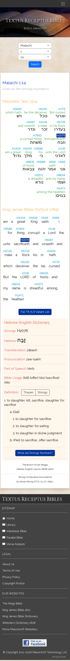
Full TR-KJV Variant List (35, 311)
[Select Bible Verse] (35, 57)
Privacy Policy (11, 577)
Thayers (28, 392)
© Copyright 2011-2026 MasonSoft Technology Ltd (35, 652)
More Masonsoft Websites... (20, 629)
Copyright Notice (13, 583)
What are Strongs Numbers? (35, 453)
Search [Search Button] (35, 64)
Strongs (42, 392)
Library (8, 524)
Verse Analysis (13, 544)
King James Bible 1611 (16, 610)
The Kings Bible (12, 603)
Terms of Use (11, 570)
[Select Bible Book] (35, 45)
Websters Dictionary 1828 (19, 622)
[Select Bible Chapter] (35, 51)
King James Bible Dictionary (20, 616)
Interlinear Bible (14, 531)
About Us (8, 564)
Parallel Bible (12, 537)
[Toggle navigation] (63, 3)
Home (8, 518)
